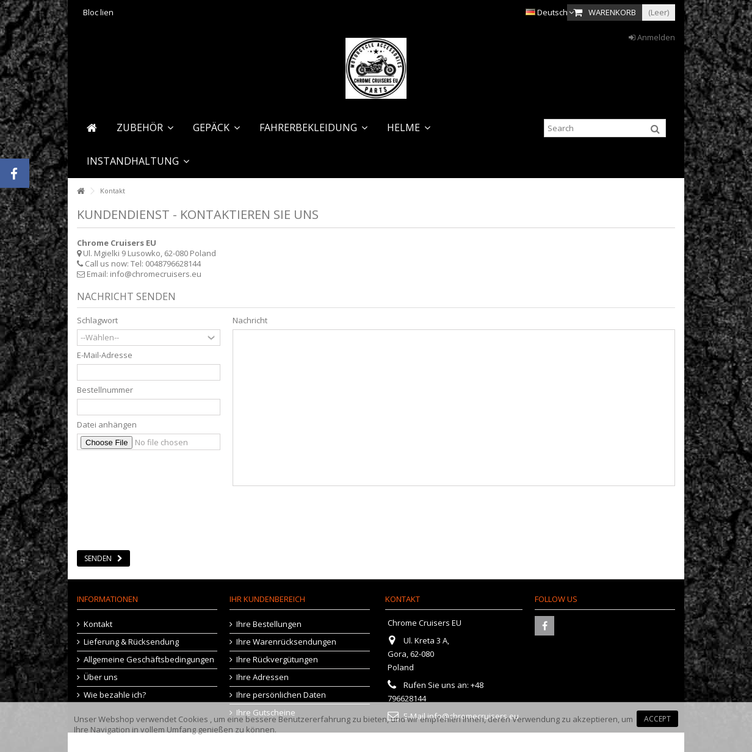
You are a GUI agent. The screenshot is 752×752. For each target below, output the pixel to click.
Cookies (193, 719)
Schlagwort (97, 320)
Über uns (101, 677)
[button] (145, 128)
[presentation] (169, 514)
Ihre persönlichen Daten (281, 695)
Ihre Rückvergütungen (277, 659)
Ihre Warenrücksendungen (286, 642)
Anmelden (652, 37)
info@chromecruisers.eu (155, 273)
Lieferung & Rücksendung (131, 642)
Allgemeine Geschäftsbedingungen (149, 659)
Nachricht (250, 320)
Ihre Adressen (262, 677)
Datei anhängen (107, 425)
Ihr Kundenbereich (267, 598)
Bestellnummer (105, 390)
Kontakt (98, 624)
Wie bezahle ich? (115, 695)
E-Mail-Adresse (104, 355)
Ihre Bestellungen (269, 624)
